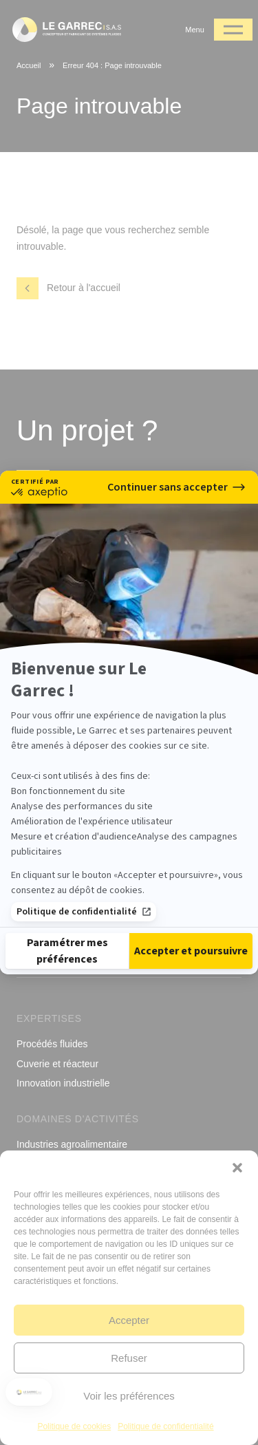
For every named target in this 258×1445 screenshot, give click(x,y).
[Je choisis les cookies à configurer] (67, 959)
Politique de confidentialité (84, 903)
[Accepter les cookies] (190, 959)
